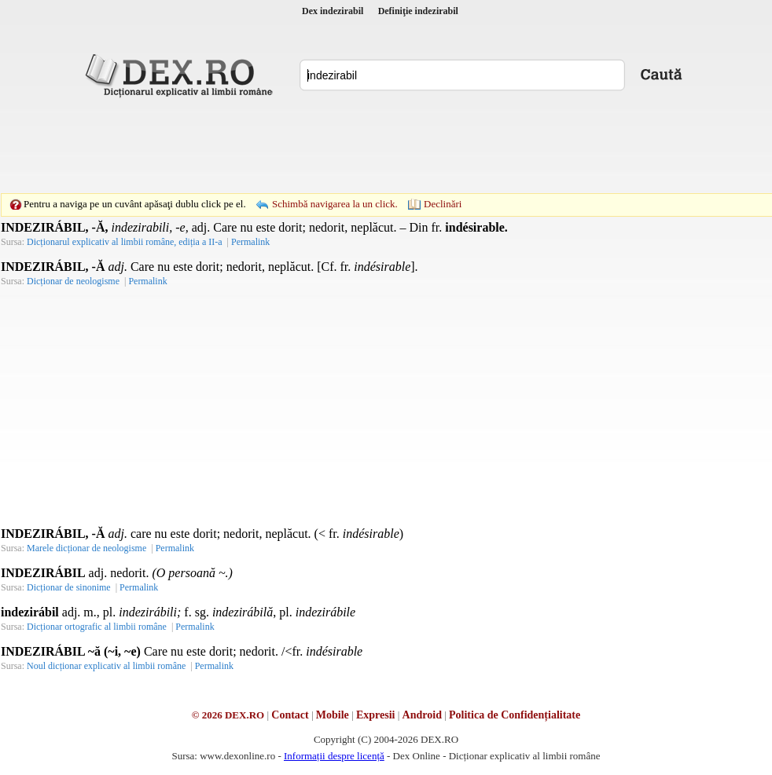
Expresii (375, 715)
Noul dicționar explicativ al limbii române (106, 665)
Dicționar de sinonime (69, 587)
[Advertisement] (386, 145)
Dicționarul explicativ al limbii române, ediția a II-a (124, 241)
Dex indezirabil (332, 10)
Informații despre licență (334, 756)
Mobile (332, 715)
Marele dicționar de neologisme (86, 548)
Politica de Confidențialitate (514, 715)
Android (422, 715)
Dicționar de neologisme (73, 281)
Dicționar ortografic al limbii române (97, 626)
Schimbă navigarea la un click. (335, 204)
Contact (289, 715)
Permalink (250, 241)
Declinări (442, 204)
